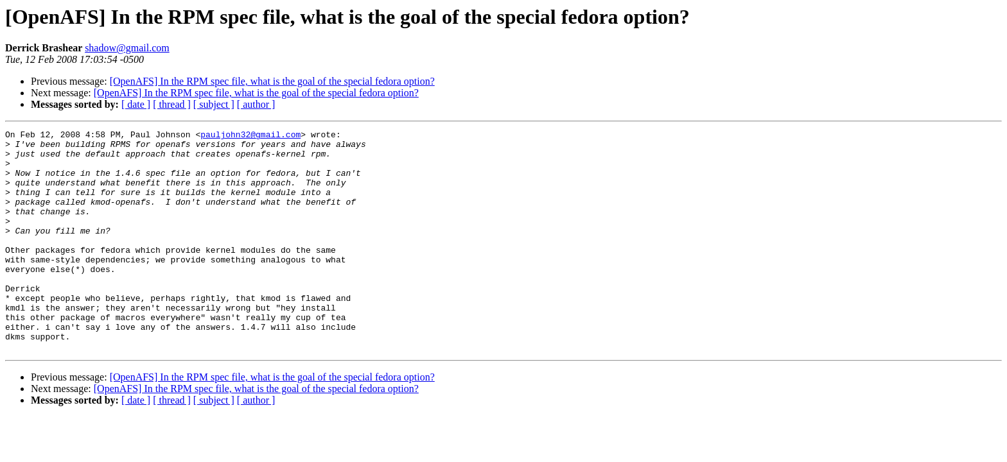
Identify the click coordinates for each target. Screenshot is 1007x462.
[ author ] (256, 104)
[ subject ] (213, 104)
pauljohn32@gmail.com (250, 136)
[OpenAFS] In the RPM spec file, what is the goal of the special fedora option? (272, 81)
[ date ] (135, 104)
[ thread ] (172, 104)
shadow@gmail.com (127, 47)
